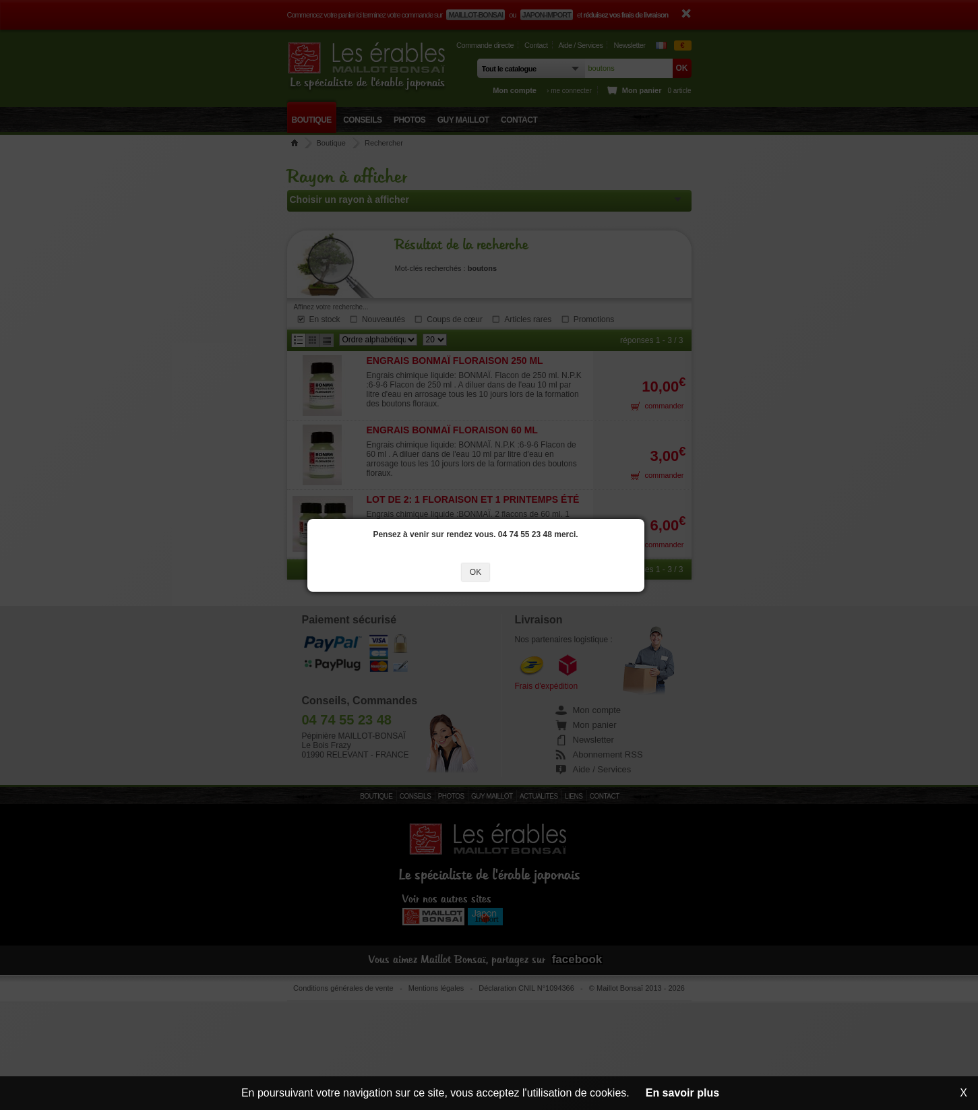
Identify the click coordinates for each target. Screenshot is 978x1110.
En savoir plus (682, 1093)
